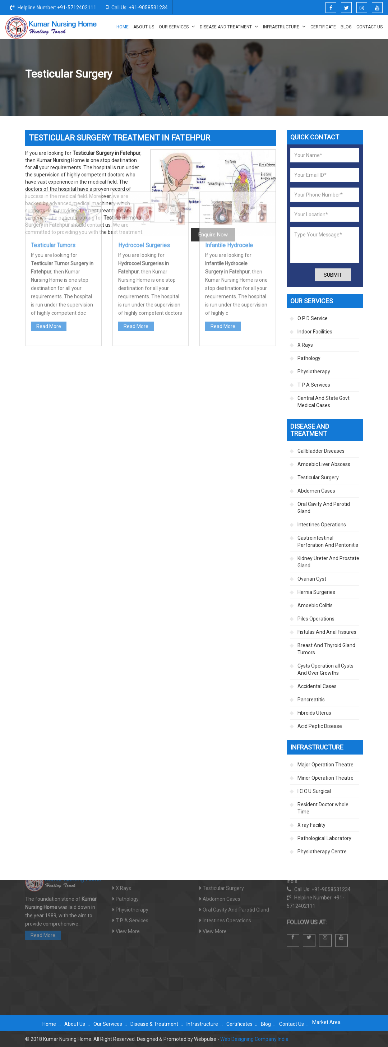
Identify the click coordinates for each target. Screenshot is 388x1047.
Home (122, 26)
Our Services (177, 26)
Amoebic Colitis (315, 605)
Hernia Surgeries (316, 592)
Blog (346, 26)
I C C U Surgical (314, 791)
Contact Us (369, 26)
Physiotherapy (313, 371)
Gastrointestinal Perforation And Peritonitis (327, 541)
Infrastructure (284, 26)
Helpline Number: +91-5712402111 (53, 7)
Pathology (308, 358)
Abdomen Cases (316, 491)
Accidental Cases (317, 686)
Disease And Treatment (229, 26)
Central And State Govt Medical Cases (323, 401)
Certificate (323, 26)
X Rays (305, 345)
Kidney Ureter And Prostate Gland (328, 561)
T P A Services (313, 385)
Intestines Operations (321, 524)
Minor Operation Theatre (325, 778)
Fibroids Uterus (314, 713)
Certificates (239, 1024)
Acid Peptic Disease (319, 726)
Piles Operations (315, 619)
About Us (143, 26)
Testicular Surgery (318, 477)
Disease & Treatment (154, 1024)
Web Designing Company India (254, 1039)
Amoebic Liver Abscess (323, 464)
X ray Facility (311, 825)
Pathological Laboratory (324, 838)
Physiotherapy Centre (322, 851)
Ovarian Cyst (311, 579)
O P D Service (312, 318)
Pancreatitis (311, 699)
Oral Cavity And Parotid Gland (323, 507)
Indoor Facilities (314, 332)
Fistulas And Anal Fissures (326, 632)
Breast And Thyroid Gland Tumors (326, 648)
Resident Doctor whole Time (322, 808)
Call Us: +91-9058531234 (137, 7)
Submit (333, 275)
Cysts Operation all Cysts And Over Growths (325, 669)
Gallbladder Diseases (321, 451)
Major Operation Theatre (325, 764)
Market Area (326, 1022)
